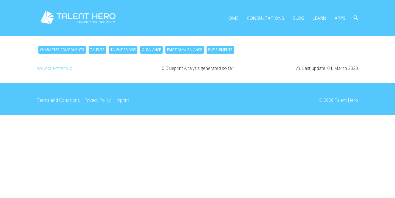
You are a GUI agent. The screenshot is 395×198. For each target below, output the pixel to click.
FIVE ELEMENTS (220, 49)
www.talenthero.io (54, 68)
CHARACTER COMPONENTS (62, 49)
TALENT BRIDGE (123, 49)
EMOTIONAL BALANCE (184, 49)
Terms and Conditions (58, 100)
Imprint (122, 100)
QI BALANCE (151, 49)
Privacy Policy (97, 100)
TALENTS (97, 49)
